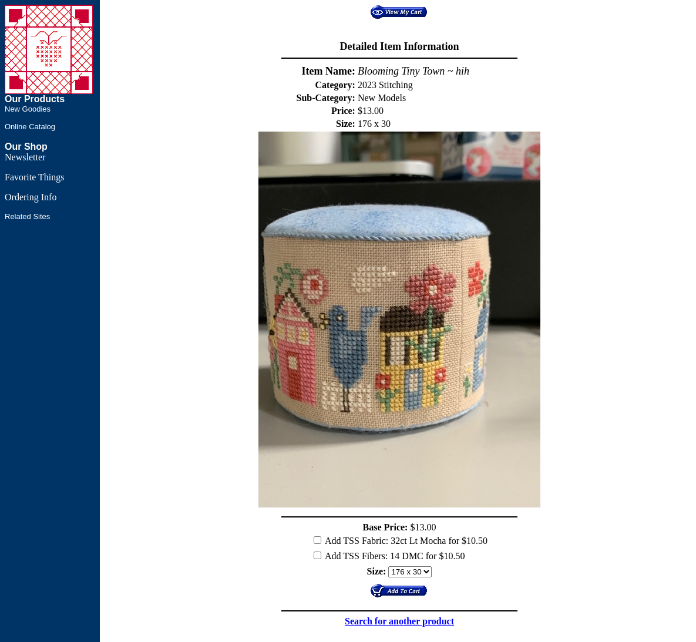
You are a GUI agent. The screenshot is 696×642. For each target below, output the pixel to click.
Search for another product (399, 621)
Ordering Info (30, 197)
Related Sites (27, 216)
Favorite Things (34, 177)
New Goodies (28, 109)
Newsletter (25, 157)
